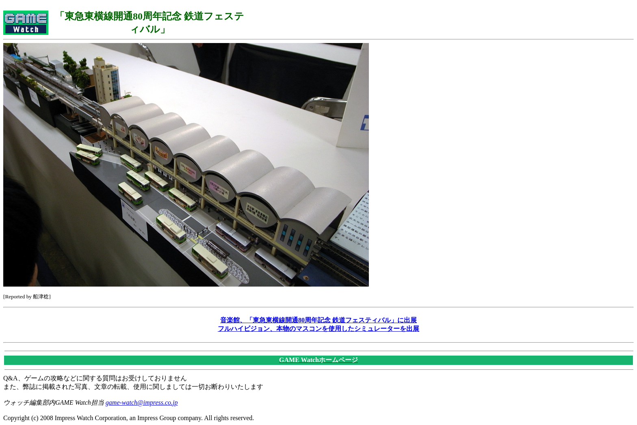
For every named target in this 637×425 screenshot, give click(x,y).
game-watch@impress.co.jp (142, 402)
